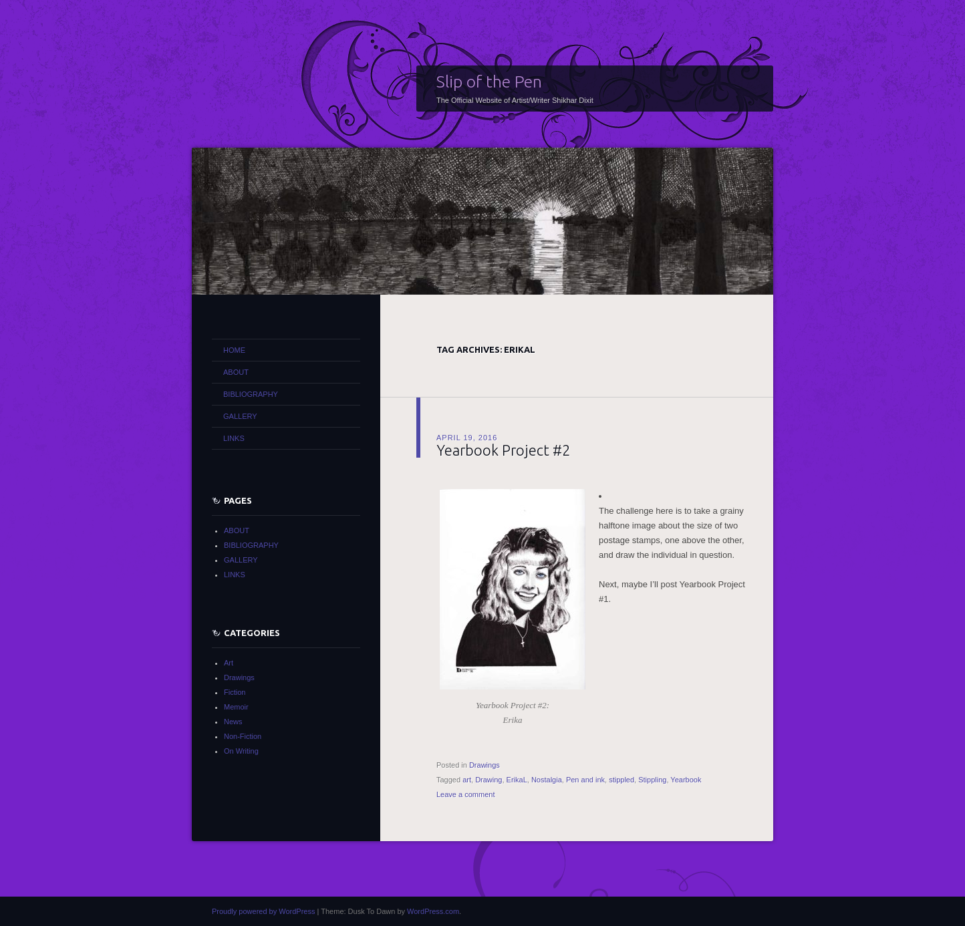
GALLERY (240, 416)
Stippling (652, 780)
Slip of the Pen (489, 81)
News (233, 722)
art (466, 780)
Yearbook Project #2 (503, 450)
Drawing (488, 780)
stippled (621, 780)
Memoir (236, 707)
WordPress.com (433, 911)
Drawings (484, 765)
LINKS (234, 438)
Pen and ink (585, 780)
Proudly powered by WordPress (263, 911)
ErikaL (517, 780)
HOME (234, 350)
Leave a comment (465, 794)
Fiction (234, 692)
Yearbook (685, 780)
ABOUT (236, 372)
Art (228, 663)
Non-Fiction (242, 736)
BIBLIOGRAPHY (250, 394)
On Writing (241, 751)
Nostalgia (546, 780)
